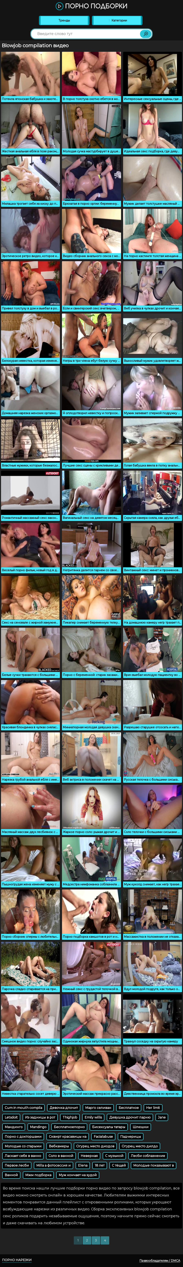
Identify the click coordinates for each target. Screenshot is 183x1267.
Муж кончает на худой (78, 1175)
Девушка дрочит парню (130, 1117)
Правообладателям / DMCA (159, 1261)
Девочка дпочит (64, 1108)
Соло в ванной (61, 1156)
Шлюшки (141, 1127)
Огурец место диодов (95, 1146)
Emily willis (93, 1117)
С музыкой (114, 1156)
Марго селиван (98, 1108)
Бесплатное (129, 1108)
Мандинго (14, 1127)
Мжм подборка (38, 1175)
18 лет (100, 1165)
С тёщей (119, 1165)
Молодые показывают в (153, 1165)
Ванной (11, 1175)
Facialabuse (103, 1137)
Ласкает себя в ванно (23, 1156)
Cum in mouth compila (23, 1108)
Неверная (89, 1156)
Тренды (64, 20)
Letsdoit (11, 1117)
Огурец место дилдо (140, 1146)
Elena (82, 1165)
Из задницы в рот (40, 1117)
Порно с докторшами (23, 1137)
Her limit (153, 1108)
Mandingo (38, 1127)
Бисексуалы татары (108, 1127)
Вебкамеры (59, 1146)
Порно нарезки (17, 1260)
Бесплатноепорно (69, 1127)
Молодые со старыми (23, 1146)
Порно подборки (91, 6)
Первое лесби (17, 1165)
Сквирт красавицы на (67, 1137)
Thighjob (70, 1117)
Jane (162, 1117)
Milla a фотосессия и (53, 1165)
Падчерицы (130, 1137)
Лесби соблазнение (148, 1156)
